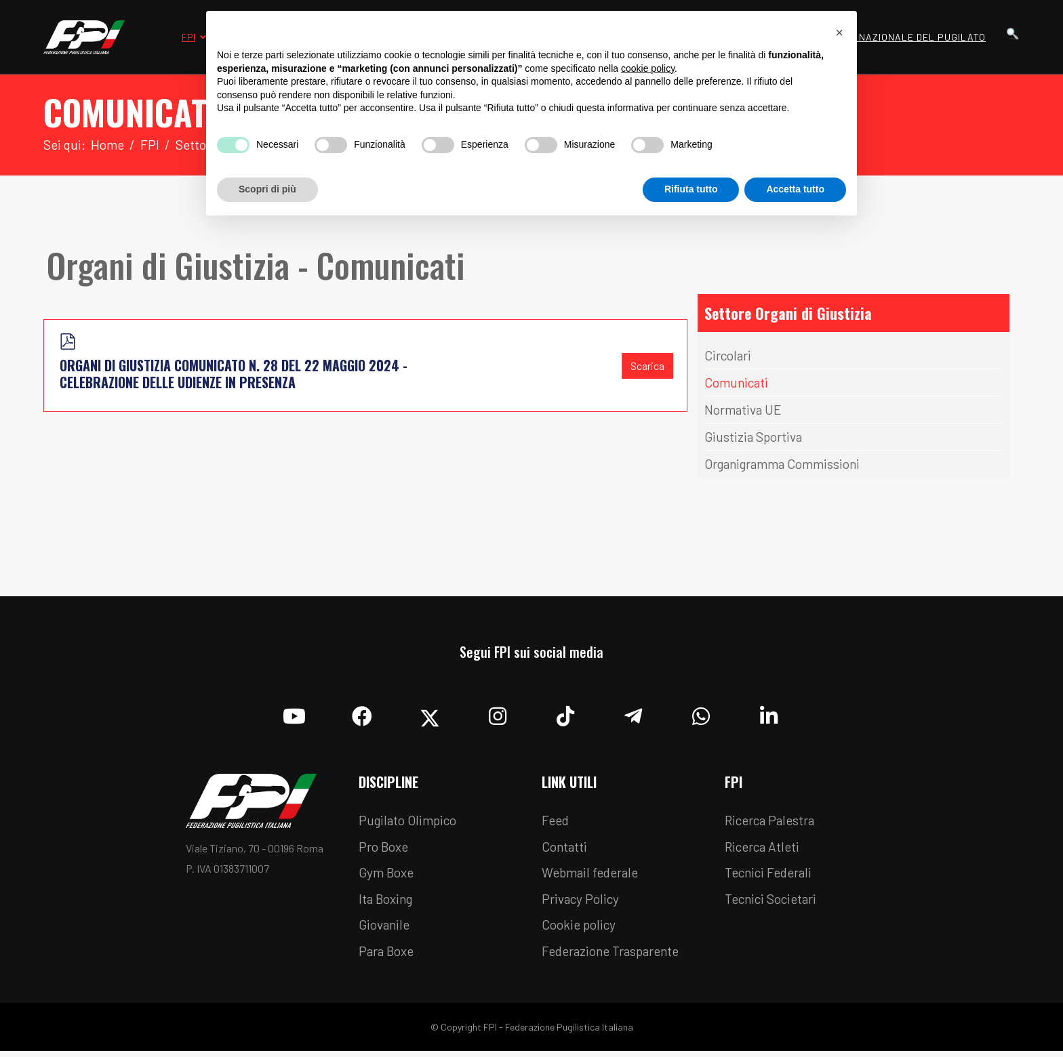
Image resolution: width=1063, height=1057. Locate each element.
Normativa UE (744, 410)
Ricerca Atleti (765, 849)
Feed (556, 822)
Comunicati (738, 383)
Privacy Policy (583, 903)
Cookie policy (581, 930)
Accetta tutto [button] (795, 189)
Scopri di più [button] (267, 189)
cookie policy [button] (648, 68)
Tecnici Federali (772, 876)
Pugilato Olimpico (411, 822)
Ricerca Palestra (773, 822)
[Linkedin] (768, 713)
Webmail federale (594, 876)
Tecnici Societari (774, 903)
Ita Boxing (388, 903)
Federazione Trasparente (615, 957)
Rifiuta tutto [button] (691, 189)
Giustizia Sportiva (755, 438)
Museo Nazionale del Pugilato (904, 37)
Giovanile (386, 930)
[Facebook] (362, 713)
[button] (839, 32)
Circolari (729, 356)
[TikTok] (565, 713)
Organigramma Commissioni (788, 465)
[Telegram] (633, 713)
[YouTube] (294, 713)
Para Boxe (388, 957)
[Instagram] (497, 713)
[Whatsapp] (701, 713)
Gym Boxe (388, 876)
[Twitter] (429, 713)
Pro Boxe (385, 849)
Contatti (565, 849)
